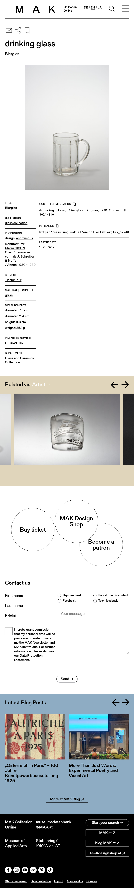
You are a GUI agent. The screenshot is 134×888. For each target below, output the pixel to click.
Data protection (41, 881)
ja (100, 8)
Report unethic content (113, 595)
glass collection (16, 223)
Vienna (11, 265)
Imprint (58, 881)
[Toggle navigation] (125, 9)
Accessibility (75, 881)
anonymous (24, 238)
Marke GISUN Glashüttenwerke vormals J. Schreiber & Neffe (19, 254)
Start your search (107, 822)
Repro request (72, 595)
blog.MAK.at (107, 842)
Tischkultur (13, 280)
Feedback (69, 600)
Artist (38, 384)
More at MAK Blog (67, 799)
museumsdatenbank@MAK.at (51, 824)
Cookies (91, 881)
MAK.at (107, 832)
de (86, 8)
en (93, 8)
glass (9, 295)
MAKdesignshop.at (107, 853)
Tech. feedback (108, 600)
